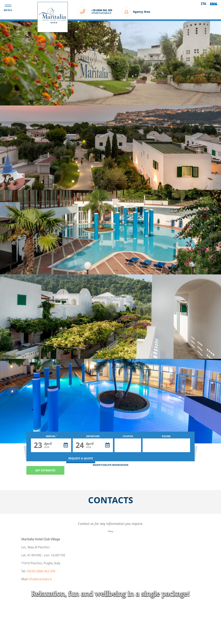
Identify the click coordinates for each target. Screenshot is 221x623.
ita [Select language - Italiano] (203, 3)
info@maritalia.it (101, 13)
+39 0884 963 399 (101, 10)
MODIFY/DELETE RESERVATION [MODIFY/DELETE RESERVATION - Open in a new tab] (110, 465)
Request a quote (80, 458)
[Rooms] (166, 445)
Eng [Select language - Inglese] (213, 3)
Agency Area (141, 11)
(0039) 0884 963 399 (41, 571)
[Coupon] (127, 445)
